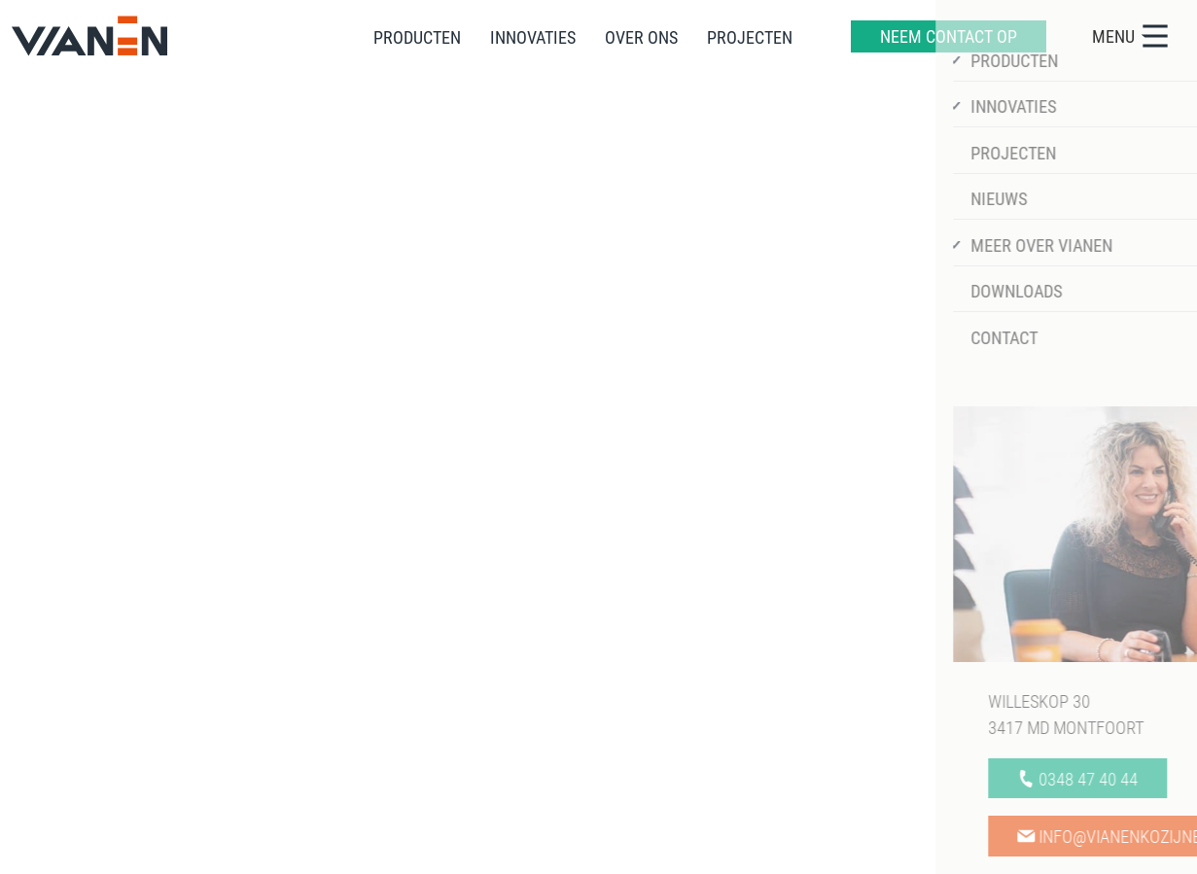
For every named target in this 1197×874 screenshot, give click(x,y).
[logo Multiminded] (1125, 850)
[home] (89, 36)
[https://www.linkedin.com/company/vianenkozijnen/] (1125, 445)
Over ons (488, 699)
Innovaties (494, 669)
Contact (635, 728)
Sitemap (88, 851)
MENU (1131, 36)
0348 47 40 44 (109, 735)
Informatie (515, 600)
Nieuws (633, 669)
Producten (494, 640)
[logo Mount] (1058, 851)
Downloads (647, 699)
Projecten (491, 728)
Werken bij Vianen (673, 640)
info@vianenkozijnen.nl (141, 761)
